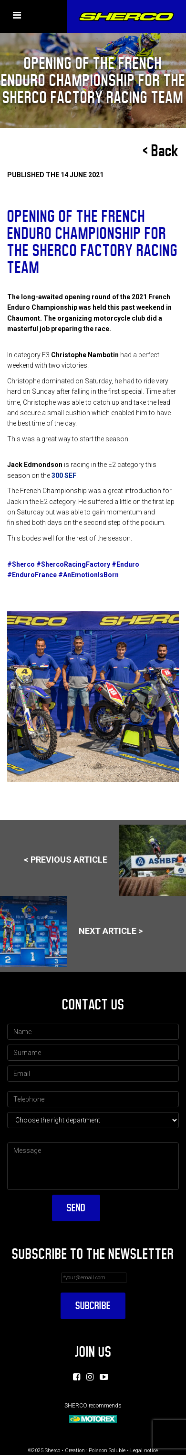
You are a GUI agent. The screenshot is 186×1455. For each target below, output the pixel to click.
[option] (93, 696)
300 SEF (64, 475)
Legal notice (144, 1450)
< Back (161, 151)
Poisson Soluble (107, 1450)
